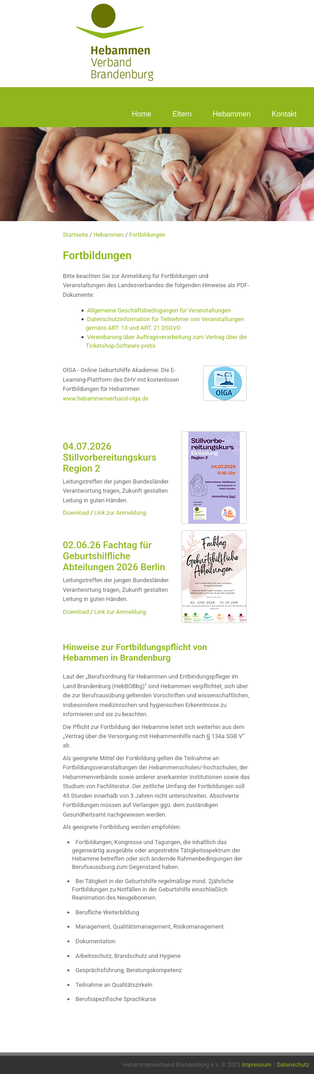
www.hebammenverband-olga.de (106, 398)
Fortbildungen (147, 234)
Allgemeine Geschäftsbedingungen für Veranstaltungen (159, 310)
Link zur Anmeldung (120, 512)
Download (76, 512)
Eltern (182, 114)
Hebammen (232, 114)
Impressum (256, 1064)
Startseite (75, 234)
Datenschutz (293, 1064)
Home (142, 114)
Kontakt (284, 114)
